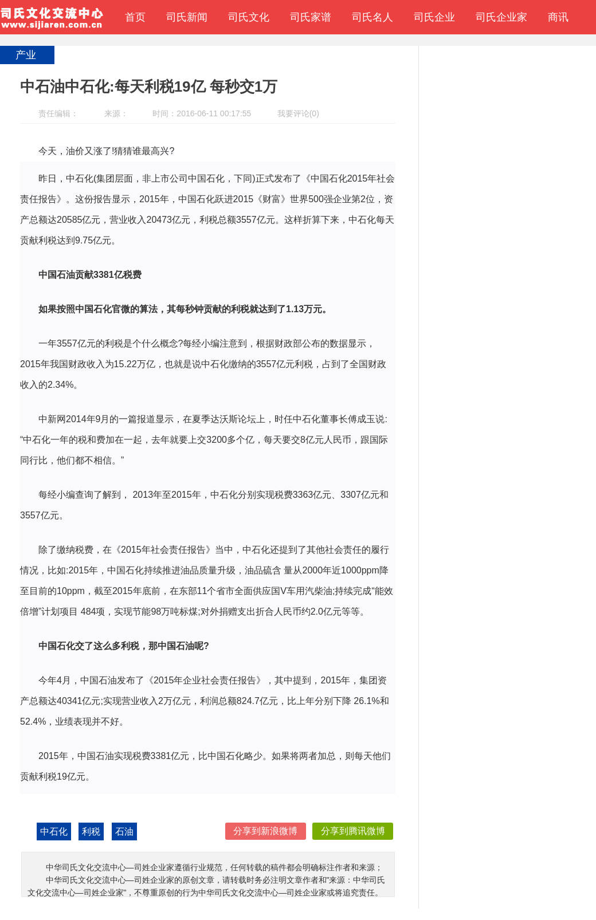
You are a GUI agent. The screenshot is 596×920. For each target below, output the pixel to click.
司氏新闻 (186, 17)
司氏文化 (248, 17)
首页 (135, 17)
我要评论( (294, 113)
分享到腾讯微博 (353, 831)
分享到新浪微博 (265, 831)
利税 (91, 831)
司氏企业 (434, 17)
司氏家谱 (310, 17)
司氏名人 (372, 17)
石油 (124, 831)
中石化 (54, 831)
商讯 (558, 17)
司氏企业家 (501, 17)
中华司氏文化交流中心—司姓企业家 (51, 17)
